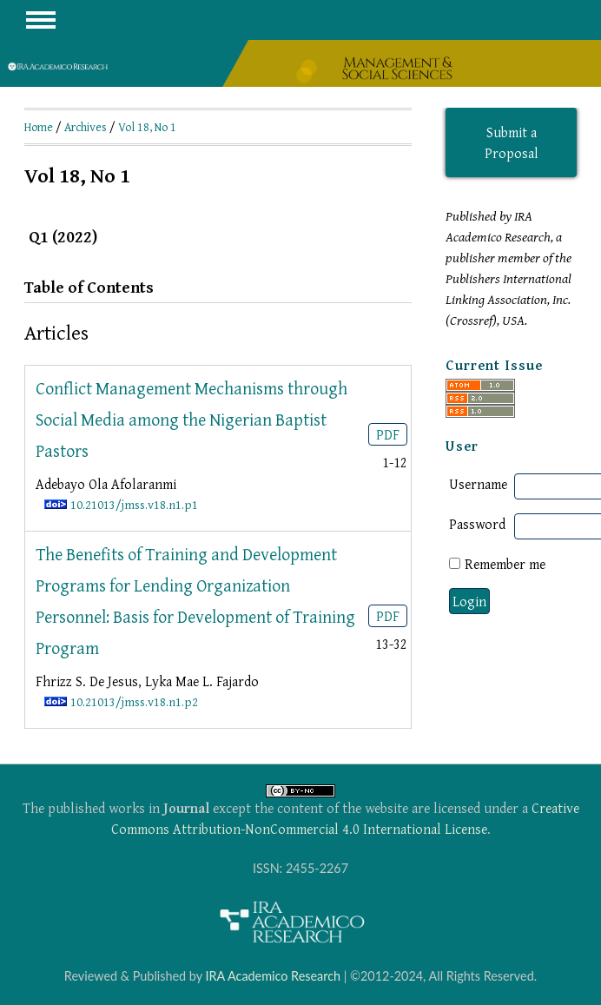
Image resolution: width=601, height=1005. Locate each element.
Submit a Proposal (511, 142)
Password (477, 523)
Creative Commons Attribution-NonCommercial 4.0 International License (345, 818)
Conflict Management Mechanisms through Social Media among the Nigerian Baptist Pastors (191, 419)
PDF (388, 434)
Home (38, 127)
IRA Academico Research (272, 976)
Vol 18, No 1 (147, 127)
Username (478, 483)
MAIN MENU (41, 20)
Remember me (505, 563)
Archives (85, 127)
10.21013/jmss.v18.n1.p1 (134, 504)
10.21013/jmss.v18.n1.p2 (134, 701)
